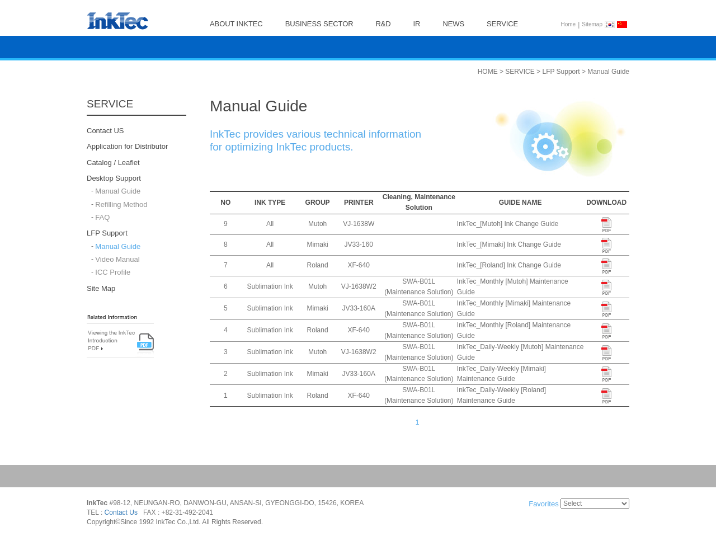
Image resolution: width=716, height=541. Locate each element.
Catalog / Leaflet (113, 162)
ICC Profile (112, 273)
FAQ (102, 217)
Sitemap (592, 24)
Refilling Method (121, 204)
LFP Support (107, 233)
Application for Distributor (127, 147)
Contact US (105, 130)
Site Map (101, 288)
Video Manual (117, 259)
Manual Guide (117, 191)
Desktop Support (114, 178)
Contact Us (121, 513)
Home (568, 24)
